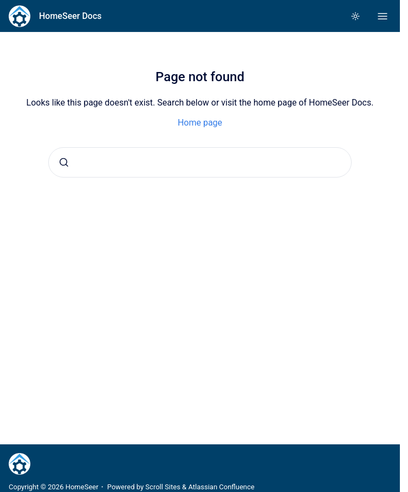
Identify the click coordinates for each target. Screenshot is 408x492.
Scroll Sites (162, 487)
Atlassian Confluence (221, 487)
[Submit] (64, 162)
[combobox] (200, 162)
